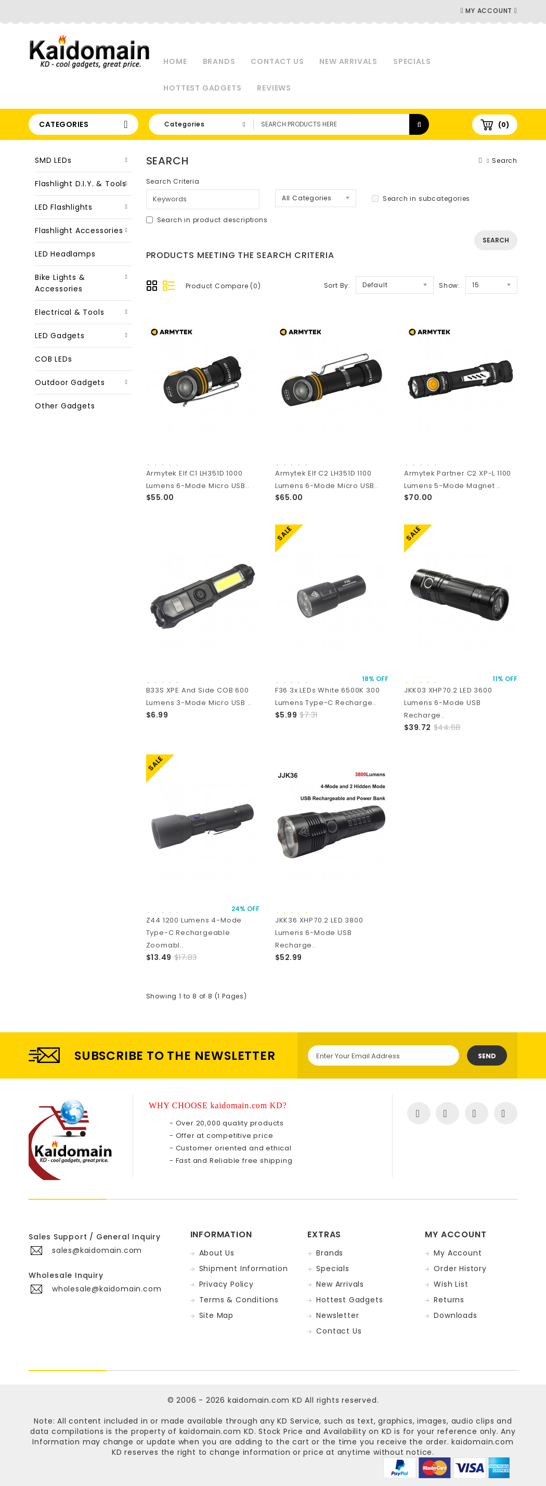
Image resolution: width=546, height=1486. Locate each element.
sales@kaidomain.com (97, 1250)
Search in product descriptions (207, 219)
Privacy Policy (226, 1284)
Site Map (216, 1315)
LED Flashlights (64, 207)
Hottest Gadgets (202, 88)
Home (175, 61)
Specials (412, 61)
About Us (217, 1253)
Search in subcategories (421, 198)
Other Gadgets (65, 406)
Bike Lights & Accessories (60, 283)
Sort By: (337, 285)
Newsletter (337, 1315)
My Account (458, 1253)
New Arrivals (348, 61)
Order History (460, 1268)
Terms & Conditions (239, 1300)
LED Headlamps (65, 254)
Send (487, 1056)
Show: (449, 285)
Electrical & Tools (69, 312)
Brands (219, 61)
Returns (449, 1300)
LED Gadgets (60, 335)
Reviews (274, 88)
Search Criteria (173, 181)
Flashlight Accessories (79, 230)
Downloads (455, 1315)
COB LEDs (53, 359)
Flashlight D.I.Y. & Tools (80, 183)
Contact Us (277, 61)
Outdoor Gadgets (70, 382)
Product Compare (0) (223, 285)
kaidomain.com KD (265, 1400)
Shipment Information (243, 1268)
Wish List (451, 1284)
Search (504, 160)
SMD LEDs (53, 160)
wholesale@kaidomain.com (106, 1289)
